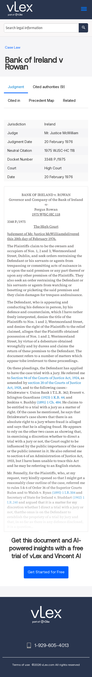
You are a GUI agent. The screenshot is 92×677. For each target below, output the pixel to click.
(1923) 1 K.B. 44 (52, 397)
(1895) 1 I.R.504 (63, 492)
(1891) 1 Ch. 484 (49, 402)
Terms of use (21, 664)
